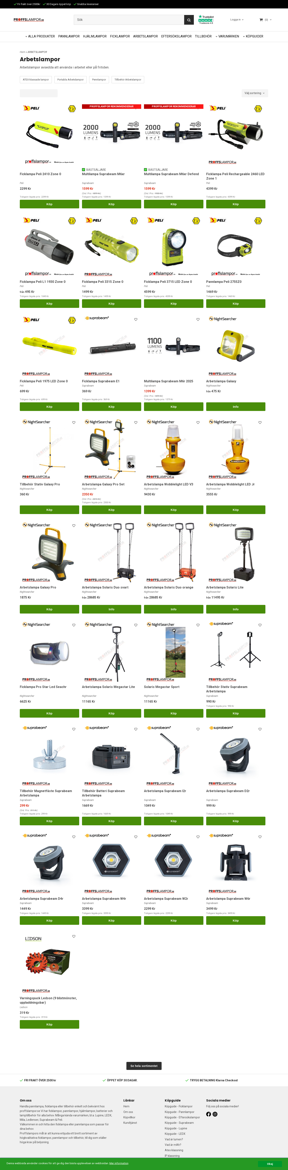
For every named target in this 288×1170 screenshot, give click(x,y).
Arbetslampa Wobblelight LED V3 (168, 484)
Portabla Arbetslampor (70, 79)
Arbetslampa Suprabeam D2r (228, 791)
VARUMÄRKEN (228, 36)
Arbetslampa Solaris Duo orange (168, 587)
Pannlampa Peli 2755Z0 (223, 282)
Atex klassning (174, 1150)
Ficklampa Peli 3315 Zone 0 (102, 282)
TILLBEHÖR (203, 36)
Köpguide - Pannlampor (179, 1112)
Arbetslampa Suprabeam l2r (165, 791)
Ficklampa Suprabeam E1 (101, 381)
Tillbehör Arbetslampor (128, 79)
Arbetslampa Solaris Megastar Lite (108, 687)
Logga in (235, 19)
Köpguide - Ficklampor (179, 1106)
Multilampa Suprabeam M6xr (103, 174)
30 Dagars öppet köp (57, 4)
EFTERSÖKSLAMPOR (176, 36)
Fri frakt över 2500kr (27, 4)
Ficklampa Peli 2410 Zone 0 (40, 174)
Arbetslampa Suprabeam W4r (104, 899)
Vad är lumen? (174, 1139)
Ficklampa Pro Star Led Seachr (43, 687)
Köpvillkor (129, 1117)
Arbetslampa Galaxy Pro (38, 587)
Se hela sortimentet (144, 1066)
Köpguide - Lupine (176, 1128)
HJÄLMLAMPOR (95, 36)
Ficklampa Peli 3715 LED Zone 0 (168, 282)
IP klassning (172, 1155)
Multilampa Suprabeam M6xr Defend (171, 174)
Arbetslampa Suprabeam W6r (228, 899)
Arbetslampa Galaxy (221, 381)
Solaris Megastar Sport (161, 687)
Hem (22, 51)
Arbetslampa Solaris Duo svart (105, 587)
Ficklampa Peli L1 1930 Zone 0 (42, 282)
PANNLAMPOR (69, 36)
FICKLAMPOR (120, 36)
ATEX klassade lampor (36, 79)
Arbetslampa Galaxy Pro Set (103, 484)
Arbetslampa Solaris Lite (225, 587)
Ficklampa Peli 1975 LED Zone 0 (44, 381)
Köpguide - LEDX (175, 1133)
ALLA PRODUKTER (41, 36)
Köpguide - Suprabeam (179, 1122)
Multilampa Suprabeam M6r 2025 (168, 381)
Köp (49, 204)
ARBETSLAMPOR (145, 36)
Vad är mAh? (173, 1144)
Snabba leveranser (86, 4)
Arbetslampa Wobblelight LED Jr (230, 484)
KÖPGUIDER (254, 36)
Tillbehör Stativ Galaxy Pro (40, 484)
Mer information (118, 1163)
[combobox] (255, 93)
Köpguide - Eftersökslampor (182, 1117)
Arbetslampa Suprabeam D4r (41, 899)
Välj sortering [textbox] (253, 93)
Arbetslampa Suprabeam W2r (166, 899)
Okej (270, 1163)
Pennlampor (99, 79)
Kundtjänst (130, 1122)
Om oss (128, 1112)
